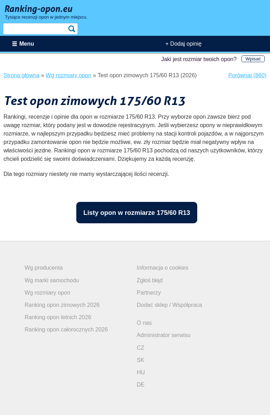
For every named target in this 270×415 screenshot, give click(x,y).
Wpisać (253, 58)
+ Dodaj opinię (184, 44)
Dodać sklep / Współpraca (169, 305)
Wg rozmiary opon (47, 293)
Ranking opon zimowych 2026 (62, 305)
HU (141, 372)
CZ (140, 348)
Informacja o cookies (162, 268)
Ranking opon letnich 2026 (58, 317)
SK (140, 360)
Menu (26, 44)
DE (140, 385)
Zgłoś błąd (150, 280)
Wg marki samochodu (52, 280)
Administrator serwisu (164, 335)
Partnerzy (149, 293)
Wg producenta (44, 268)
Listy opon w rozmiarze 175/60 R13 (136, 212)
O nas (144, 323)
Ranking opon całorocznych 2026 (66, 329)
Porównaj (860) (248, 75)
